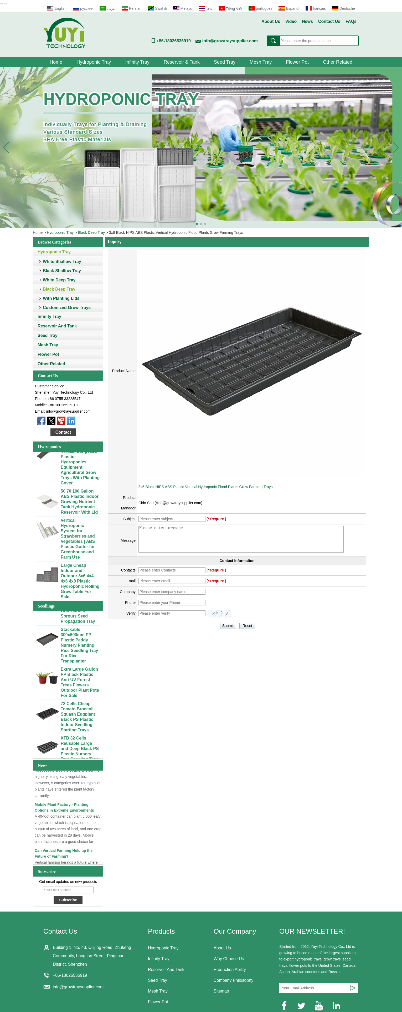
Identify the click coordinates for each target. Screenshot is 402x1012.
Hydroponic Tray (93, 62)
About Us (270, 21)
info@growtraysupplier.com (230, 41)
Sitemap (221, 991)
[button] (197, 224)
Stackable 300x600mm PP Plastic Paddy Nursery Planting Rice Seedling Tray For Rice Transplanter (79, 647)
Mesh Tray (261, 62)
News (307, 21)
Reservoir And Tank (57, 326)
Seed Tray (224, 62)
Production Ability (230, 969)
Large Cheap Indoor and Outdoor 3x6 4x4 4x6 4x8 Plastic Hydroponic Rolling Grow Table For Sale (80, 583)
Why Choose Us (229, 959)
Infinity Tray (137, 62)
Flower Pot (297, 62)
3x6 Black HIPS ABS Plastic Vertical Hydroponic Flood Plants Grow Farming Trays (205, 487)
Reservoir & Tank (182, 62)
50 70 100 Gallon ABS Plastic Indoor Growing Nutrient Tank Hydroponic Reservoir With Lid (80, 503)
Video (291, 21)
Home (56, 62)
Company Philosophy (233, 980)
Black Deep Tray (91, 232)
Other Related (337, 62)
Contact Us (329, 21)
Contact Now (63, 433)
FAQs (351, 21)
